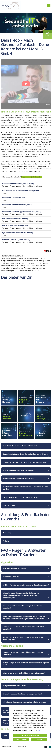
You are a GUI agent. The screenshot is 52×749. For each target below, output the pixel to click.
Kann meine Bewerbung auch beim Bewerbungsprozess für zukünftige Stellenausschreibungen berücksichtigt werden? (24, 617)
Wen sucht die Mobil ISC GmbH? (14, 569)
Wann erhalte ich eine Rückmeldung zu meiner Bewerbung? (24, 673)
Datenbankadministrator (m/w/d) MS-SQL (18, 184)
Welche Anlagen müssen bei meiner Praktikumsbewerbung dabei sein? (26, 664)
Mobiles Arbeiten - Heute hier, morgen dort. (18, 479)
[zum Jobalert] (47, 34)
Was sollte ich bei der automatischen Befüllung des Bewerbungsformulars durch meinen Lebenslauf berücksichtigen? (21, 595)
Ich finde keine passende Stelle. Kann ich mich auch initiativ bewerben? (24, 628)
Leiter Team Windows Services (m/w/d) (17, 205)
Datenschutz (6, 747)
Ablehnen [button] (38, 739)
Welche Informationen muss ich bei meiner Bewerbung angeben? (26, 585)
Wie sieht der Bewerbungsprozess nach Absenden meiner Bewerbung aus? (23, 638)
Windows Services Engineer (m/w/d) (16, 240)
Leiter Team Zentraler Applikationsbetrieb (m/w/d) (21, 212)
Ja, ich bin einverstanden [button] (30, 735)
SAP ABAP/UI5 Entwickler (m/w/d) (15, 219)
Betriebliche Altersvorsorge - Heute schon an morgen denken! (25, 462)
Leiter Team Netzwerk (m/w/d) (13, 198)
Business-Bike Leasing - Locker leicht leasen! (18, 470)
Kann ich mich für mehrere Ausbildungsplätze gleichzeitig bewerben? (23, 653)
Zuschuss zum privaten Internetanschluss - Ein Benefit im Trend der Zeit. (25, 488)
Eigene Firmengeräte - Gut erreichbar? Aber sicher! (21, 497)
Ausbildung (7, 533)
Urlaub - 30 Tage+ (9, 505)
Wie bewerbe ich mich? (11, 577)
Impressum (22, 747)
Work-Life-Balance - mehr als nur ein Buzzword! (20, 446)
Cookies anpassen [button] (20, 739)
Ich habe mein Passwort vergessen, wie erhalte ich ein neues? (24, 702)
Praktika (6, 541)
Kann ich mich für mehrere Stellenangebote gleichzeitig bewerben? (22, 607)
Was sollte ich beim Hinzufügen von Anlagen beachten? (22, 694)
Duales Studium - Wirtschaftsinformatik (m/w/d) (20, 191)
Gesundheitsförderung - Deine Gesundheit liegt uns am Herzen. (25, 454)
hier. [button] (39, 730)
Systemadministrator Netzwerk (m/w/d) (17, 233)
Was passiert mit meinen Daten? (14, 686)
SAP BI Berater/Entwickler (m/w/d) (15, 226)
